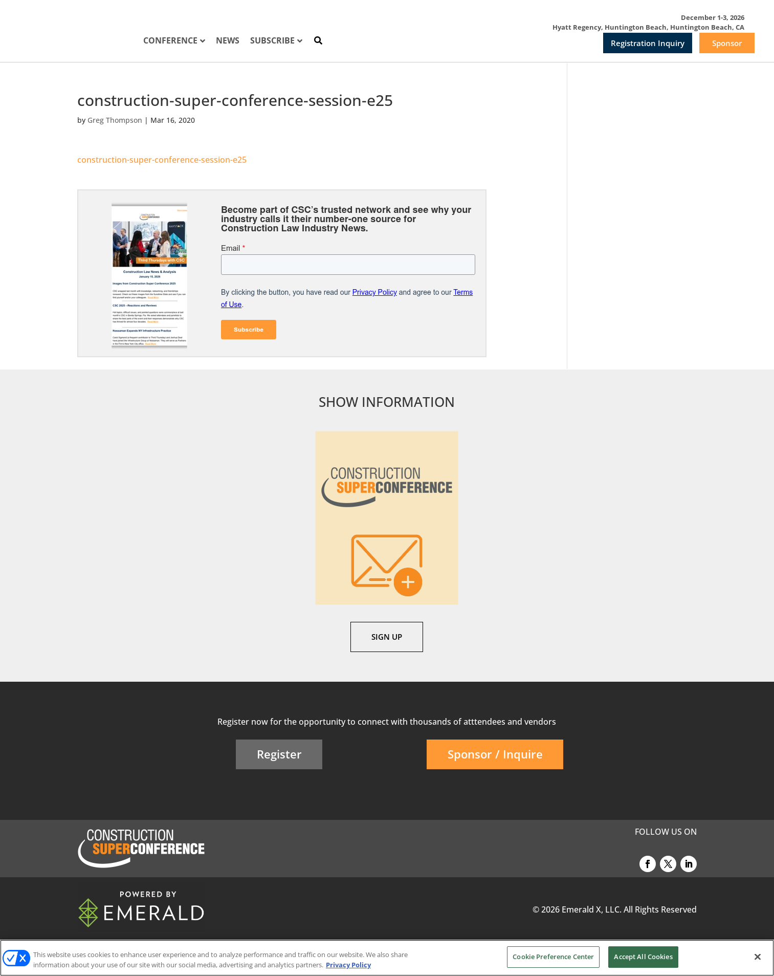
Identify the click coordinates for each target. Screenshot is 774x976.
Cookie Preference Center (553, 956)
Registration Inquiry (647, 43)
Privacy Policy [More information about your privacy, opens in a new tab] (348, 964)
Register (279, 754)
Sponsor (727, 43)
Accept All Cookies (643, 956)
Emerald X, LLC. (592, 909)
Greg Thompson (114, 120)
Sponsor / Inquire (495, 754)
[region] (387, 958)
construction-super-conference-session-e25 (162, 159)
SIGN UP (386, 637)
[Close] (757, 956)
